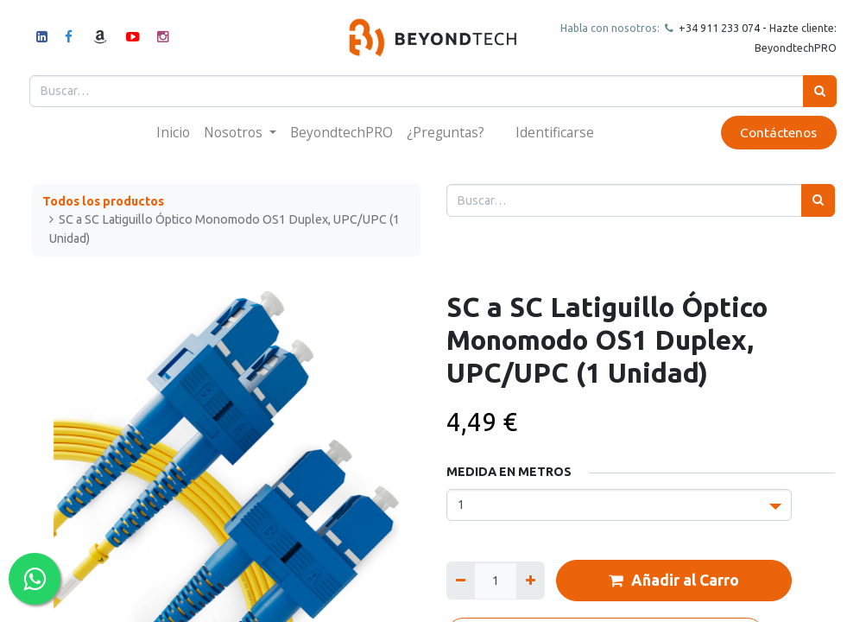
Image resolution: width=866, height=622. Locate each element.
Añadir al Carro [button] (674, 580)
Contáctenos (776, 132)
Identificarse (554, 132)
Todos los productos (103, 201)
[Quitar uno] (460, 580)
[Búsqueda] (818, 91)
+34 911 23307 (713, 28)
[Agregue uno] (530, 580)
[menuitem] (173, 132)
